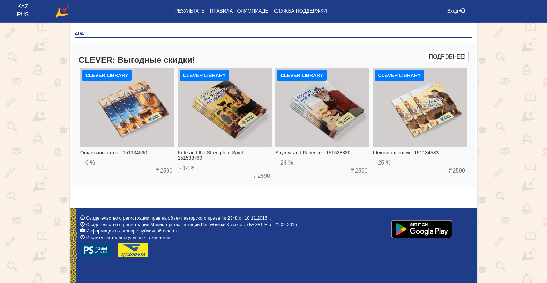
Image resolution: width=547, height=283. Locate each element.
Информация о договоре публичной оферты (132, 231)
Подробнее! (447, 57)
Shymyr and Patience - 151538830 (313, 152)
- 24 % (285, 163)
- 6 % (88, 163)
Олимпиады (253, 11)
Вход (456, 11)
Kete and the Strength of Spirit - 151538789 (212, 155)
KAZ (22, 6)
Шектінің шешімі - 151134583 (406, 152)
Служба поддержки (300, 11)
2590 (163, 171)
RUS (23, 14)
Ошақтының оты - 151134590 (113, 152)
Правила (221, 11)
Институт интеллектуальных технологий (128, 237)
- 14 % (188, 168)
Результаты (189, 11)
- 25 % (383, 163)
